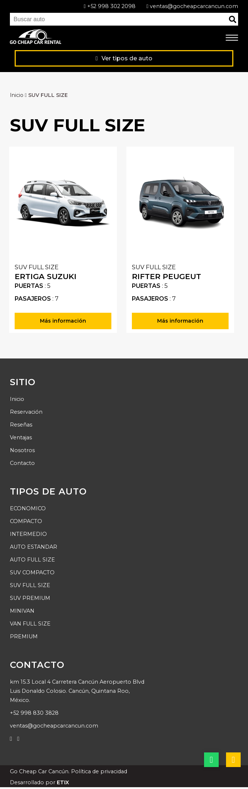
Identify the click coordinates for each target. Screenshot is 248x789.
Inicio (19, 95)
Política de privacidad (99, 771)
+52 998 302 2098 (109, 6)
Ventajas (21, 437)
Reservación (26, 412)
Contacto (22, 463)
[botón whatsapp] (211, 759)
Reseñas (21, 424)
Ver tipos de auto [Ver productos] (124, 58)
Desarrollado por (39, 782)
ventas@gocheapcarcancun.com (192, 6)
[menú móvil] (232, 38)
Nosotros (22, 450)
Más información (63, 321)
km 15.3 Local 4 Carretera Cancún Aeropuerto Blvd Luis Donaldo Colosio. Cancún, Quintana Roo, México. (77, 691)
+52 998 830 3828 (34, 713)
